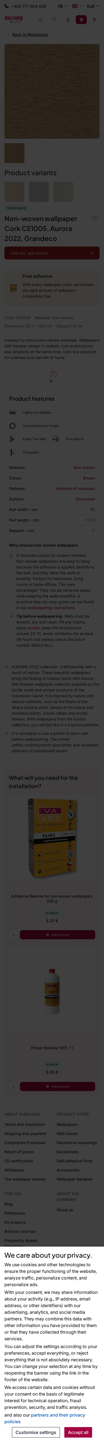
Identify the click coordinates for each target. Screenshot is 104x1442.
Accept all (78, 1432)
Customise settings (36, 1432)
